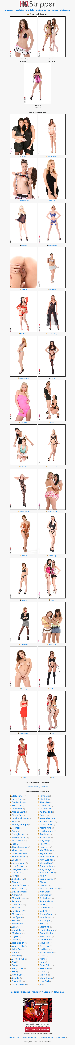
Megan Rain (46, 862)
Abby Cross (17, 968)
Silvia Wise (45, 837)
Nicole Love (24, 334)
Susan (52, 422)
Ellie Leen (16, 805)
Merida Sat (45, 894)
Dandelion (45, 907)
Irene (14, 952)
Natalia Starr (46, 917)
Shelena (24, 289)
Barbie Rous (18, 958)
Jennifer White (19, 885)
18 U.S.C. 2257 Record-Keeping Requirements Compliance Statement (30, 1037)
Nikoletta (44, 799)
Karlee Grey (18, 910)
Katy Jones (24, 644)
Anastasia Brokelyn (49, 888)
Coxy (14, 965)
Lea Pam (52, 689)
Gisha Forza (18, 878)
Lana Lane (17, 904)
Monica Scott (18, 811)
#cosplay (30, 787)
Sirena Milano (47, 866)
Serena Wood (46, 914)
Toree (42, 971)
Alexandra (24, 422)
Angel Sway (18, 923)
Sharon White (46, 821)
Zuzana (15, 901)
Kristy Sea (45, 945)
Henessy (24, 689)
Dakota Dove (52, 245)
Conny (15, 939)
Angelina (16, 955)
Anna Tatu (52, 201)
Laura (42, 955)
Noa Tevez (45, 846)
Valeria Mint (46, 936)
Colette (15, 977)
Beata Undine (46, 933)
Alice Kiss (44, 802)
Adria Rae (17, 949)
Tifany (52, 600)
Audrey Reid (46, 811)
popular (9, 9)
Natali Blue (24, 467)
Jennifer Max (18, 866)
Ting (24, 777)
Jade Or (15, 843)
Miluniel (16, 914)
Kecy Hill (16, 827)
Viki (52, 777)
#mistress (44, 787)
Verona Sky (52, 556)
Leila (14, 926)
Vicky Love (17, 850)
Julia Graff (45, 891)
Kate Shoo (45, 968)
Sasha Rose (45, 898)
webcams (41, 9)
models (30, 9)
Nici (14, 961)
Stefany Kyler (18, 856)
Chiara (15, 882)
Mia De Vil (17, 933)
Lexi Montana (46, 830)
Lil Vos (15, 859)
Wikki (42, 923)
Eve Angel (52, 289)
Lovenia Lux (46, 805)
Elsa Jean (24, 245)
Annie (43, 904)
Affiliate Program (60, 1037)
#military (37, 787)
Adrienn (16, 894)
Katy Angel (45, 840)
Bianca (43, 882)
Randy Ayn (45, 834)
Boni (42, 961)
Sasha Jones (52, 644)
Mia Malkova (46, 850)
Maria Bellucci (19, 898)
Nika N (43, 875)
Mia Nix (43, 974)
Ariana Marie (46, 901)
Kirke (14, 821)
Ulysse (15, 936)
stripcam (65, 9)
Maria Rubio (46, 977)
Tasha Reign (18, 942)
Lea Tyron (17, 917)
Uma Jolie (17, 929)
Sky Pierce (45, 853)
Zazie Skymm (18, 862)
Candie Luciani (52, 156)
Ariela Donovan (47, 856)
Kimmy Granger (20, 824)
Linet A (43, 885)
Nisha (43, 958)
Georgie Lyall (18, 834)
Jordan (24, 156)
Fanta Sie (44, 795)
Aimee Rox (17, 815)
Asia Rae (16, 907)
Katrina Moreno (20, 818)
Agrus (15, 830)
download (53, 9)
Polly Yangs (45, 869)
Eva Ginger (45, 920)
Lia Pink (44, 910)
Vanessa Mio (18, 945)
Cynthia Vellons (24, 201)
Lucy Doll (44, 981)
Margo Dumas (19, 869)
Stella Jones (18, 795)
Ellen (14, 971)
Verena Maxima (47, 818)
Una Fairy (16, 872)
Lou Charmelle (19, 853)
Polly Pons (17, 808)
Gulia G (24, 600)
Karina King (45, 827)
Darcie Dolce (46, 824)
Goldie (43, 815)
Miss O (52, 378)
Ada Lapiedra (46, 952)
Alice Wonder (46, 859)
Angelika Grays (52, 334)
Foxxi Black (17, 840)
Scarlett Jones (19, 802)
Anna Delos (45, 965)
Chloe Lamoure (19, 846)
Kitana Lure (17, 888)
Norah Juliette (19, 984)
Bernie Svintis (24, 511)
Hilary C (44, 843)
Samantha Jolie (52, 511)
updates (20, 9)
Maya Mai (45, 942)
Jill (41, 984)
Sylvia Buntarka (20, 891)
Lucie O (24, 556)
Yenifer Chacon (47, 872)
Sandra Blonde (52, 467)
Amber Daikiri (24, 378)
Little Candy (46, 939)
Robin (15, 920)
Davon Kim (17, 981)
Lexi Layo (44, 949)
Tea (52, 733)
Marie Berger (24, 733)
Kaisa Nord (17, 799)
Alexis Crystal (18, 837)
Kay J (14, 875)
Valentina (44, 926)
